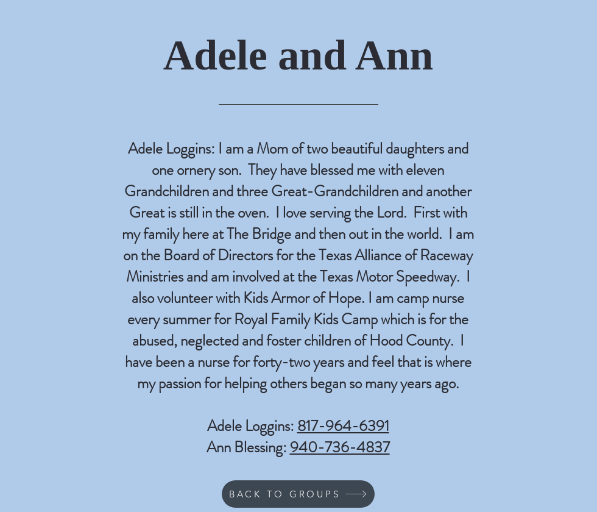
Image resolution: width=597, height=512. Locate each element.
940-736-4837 (340, 447)
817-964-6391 (343, 426)
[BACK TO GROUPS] (298, 494)
